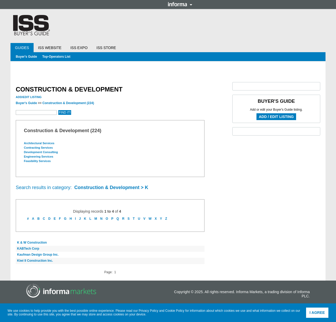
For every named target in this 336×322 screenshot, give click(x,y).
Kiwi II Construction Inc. (35, 260)
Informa (180, 4)
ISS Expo (78, 48)
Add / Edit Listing (276, 117)
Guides (22, 48)
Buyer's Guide (26, 56)
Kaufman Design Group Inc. (38, 254)
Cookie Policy (175, 311)
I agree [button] (317, 312)
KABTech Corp (28, 248)
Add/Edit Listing (28, 97)
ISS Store (106, 48)
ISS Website (49, 48)
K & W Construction (32, 242)
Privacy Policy (148, 311)
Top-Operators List (56, 56)
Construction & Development (68, 103)
